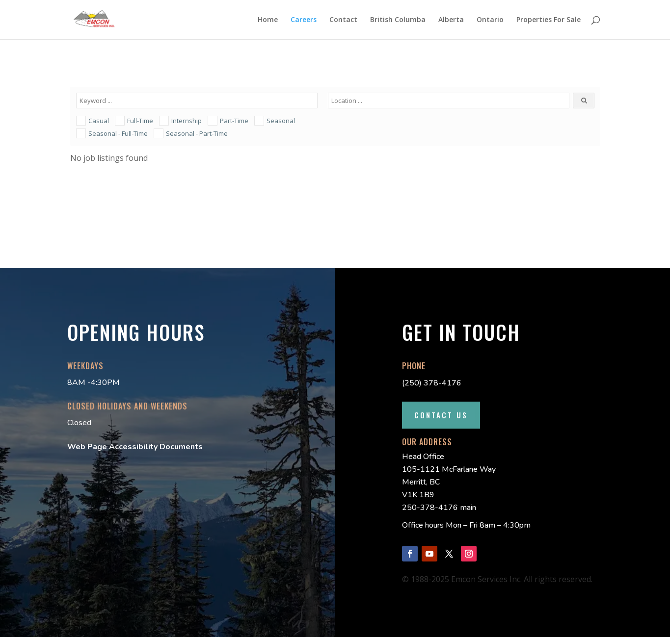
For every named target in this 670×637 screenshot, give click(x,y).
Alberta (451, 20)
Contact (343, 20)
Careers (304, 20)
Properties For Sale (548, 20)
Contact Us (441, 414)
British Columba (398, 20)
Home (268, 20)
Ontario (490, 20)
